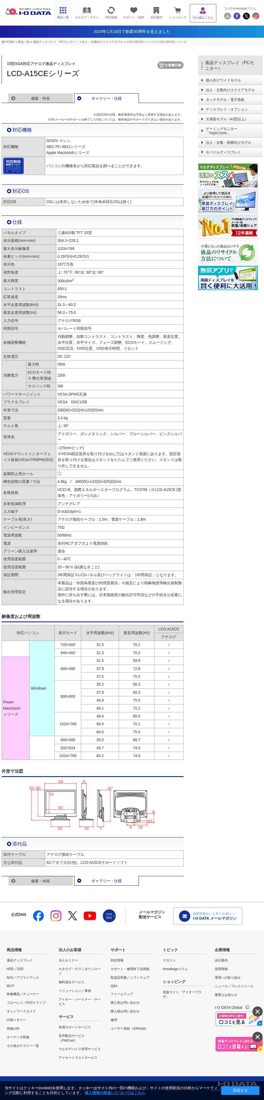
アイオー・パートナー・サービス (80, 1002)
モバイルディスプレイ (223, 152)
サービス (66, 1017)
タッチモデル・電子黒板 (225, 100)
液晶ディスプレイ (20, 960)
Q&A (114, 986)
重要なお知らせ (226, 995)
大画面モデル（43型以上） (227, 119)
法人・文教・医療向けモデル (228, 142)
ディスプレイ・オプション (227, 109)
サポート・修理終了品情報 (130, 969)
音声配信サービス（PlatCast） (72, 1038)
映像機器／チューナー (23, 994)
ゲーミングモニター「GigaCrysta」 (221, 131)
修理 (114, 1020)
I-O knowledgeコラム (242, 8)
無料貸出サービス (72, 982)
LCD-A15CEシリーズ (141, 41)
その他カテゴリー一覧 (23, 1046)
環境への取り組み (228, 977)
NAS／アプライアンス (23, 977)
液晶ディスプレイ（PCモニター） (56, 41)
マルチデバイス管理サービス (80, 1049)
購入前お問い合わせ (125, 1003)
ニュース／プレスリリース (234, 986)
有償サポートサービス (75, 1027)
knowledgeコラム (175, 969)
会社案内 (221, 960)
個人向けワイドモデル (223, 80)
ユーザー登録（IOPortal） (129, 1028)
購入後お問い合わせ (125, 1011)
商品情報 (14, 950)
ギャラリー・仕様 (106, 98)
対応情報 (117, 960)
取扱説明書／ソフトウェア (130, 977)
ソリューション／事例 (75, 991)
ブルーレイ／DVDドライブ (26, 1003)
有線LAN (13, 1028)
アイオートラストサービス (78, 1058)
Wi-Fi (10, 986)
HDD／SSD (15, 969)
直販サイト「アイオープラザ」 (182, 994)
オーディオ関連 (18, 1037)
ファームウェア (122, 994)
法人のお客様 (70, 950)
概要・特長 (40, 98)
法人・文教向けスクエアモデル (102, 41)
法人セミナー (68, 960)
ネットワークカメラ (21, 1011)
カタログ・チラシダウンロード (80, 971)
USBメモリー (16, 1020)
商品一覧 (24, 41)
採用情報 (221, 969)
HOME (10, 41)
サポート (118, 950)
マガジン (169, 960)
